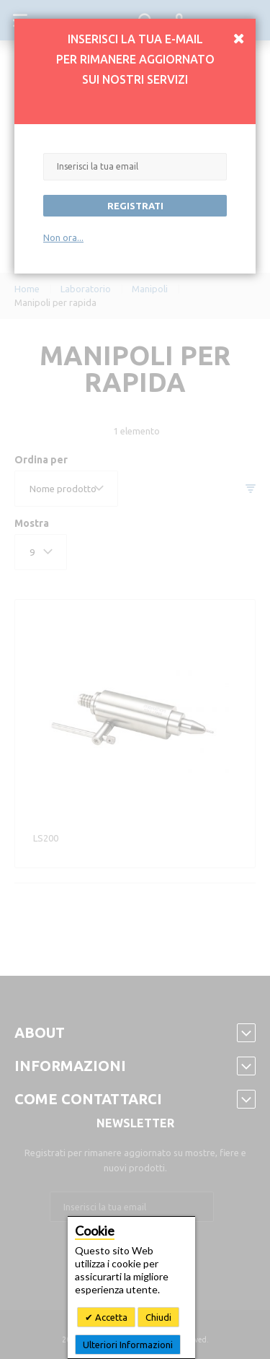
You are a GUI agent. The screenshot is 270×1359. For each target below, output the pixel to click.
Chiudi (158, 1317)
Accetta (110, 1317)
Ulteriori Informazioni (128, 1345)
